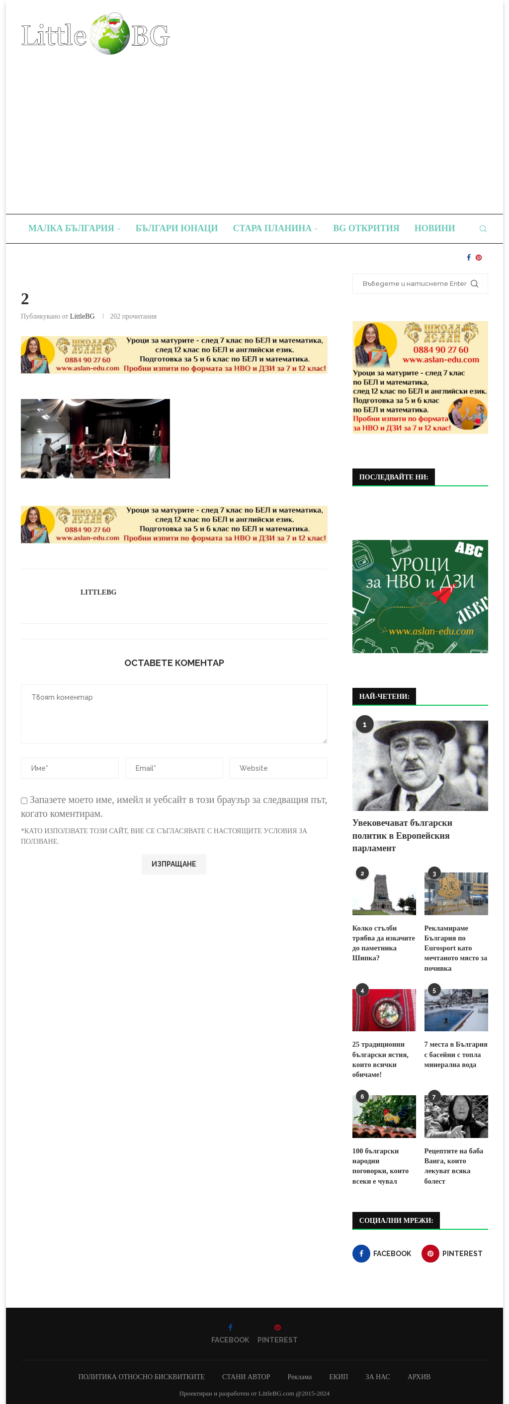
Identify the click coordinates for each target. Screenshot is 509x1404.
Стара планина (272, 228)
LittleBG (82, 316)
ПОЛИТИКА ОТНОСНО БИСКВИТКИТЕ (142, 1373)
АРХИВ (419, 1373)
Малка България (71, 228)
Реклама (299, 1373)
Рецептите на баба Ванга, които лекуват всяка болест (453, 1162)
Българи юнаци (177, 228)
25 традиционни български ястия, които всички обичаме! (379, 1057)
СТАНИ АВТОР (246, 1373)
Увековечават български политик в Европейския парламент (402, 835)
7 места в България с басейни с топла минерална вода (455, 1052)
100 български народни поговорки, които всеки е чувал (384, 1157)
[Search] (483, 228)
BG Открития (366, 228)
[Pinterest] (479, 257)
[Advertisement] (254, 129)
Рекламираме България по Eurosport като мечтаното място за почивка (455, 947)
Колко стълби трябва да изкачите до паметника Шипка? (382, 942)
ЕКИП (338, 1373)
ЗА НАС (377, 1373)
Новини (435, 228)
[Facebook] (469, 257)
